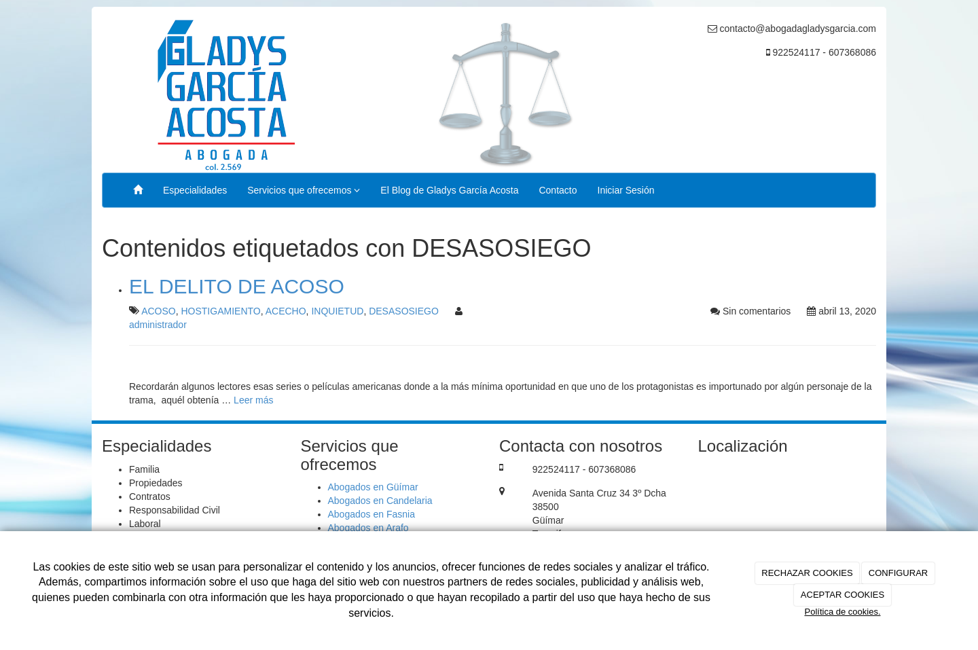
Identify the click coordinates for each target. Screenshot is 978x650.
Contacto (558, 190)
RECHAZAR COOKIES (806, 573)
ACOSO (158, 311)
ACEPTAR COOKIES (842, 595)
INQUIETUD (337, 311)
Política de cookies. (842, 612)
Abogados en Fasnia (371, 514)
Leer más (253, 400)
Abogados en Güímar (373, 487)
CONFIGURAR (898, 573)
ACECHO (286, 311)
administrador (158, 324)
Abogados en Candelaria (380, 500)
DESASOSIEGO (404, 311)
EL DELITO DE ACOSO (236, 286)
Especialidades (195, 190)
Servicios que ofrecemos (303, 190)
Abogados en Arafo (368, 527)
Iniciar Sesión (626, 190)
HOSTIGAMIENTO (220, 311)
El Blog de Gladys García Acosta (449, 190)
